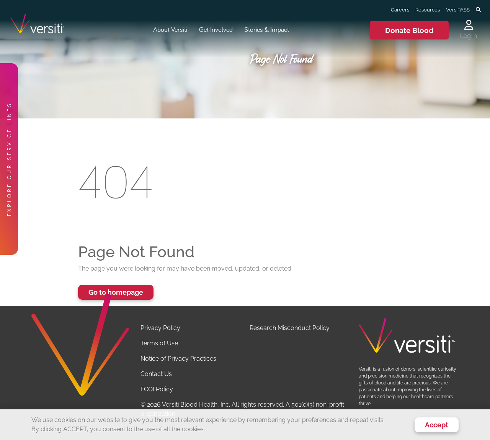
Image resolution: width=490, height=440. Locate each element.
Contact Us (156, 374)
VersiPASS (458, 10)
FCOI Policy (156, 389)
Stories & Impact (266, 29)
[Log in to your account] (468, 25)
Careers (400, 10)
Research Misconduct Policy (290, 328)
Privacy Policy (160, 328)
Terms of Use (159, 343)
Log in (468, 35)
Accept (436, 425)
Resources (427, 10)
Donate (409, 30)
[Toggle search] (478, 10)
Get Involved (216, 29)
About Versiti (170, 29)
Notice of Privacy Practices (178, 358)
